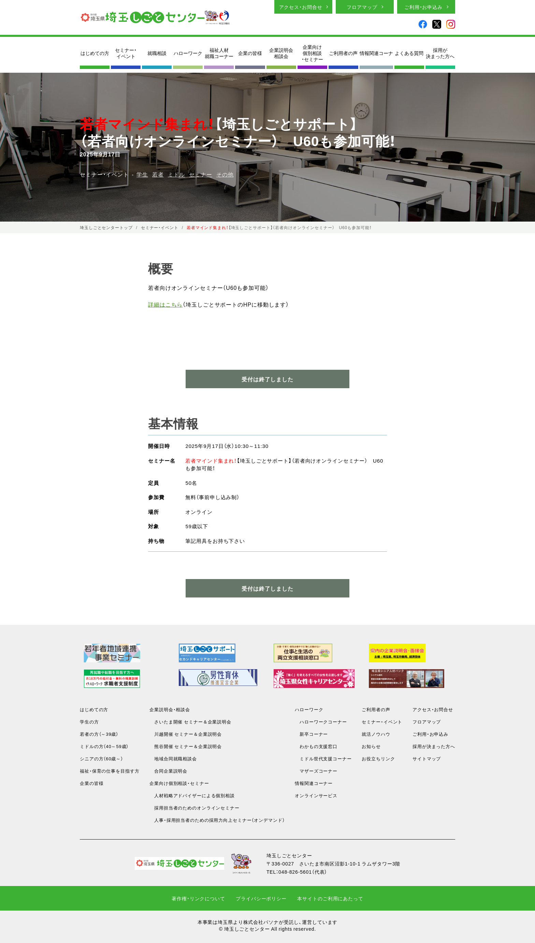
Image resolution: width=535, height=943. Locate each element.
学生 (142, 174)
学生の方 (89, 721)
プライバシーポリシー (261, 898)
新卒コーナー (311, 734)
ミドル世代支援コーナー (323, 758)
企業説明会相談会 (281, 53)
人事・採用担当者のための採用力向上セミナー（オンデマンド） (217, 820)
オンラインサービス (316, 795)
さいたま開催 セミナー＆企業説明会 (190, 721)
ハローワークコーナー (321, 721)
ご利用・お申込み (423, 6)
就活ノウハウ (376, 734)
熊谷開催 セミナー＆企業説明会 (185, 746)
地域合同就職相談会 (173, 758)
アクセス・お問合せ (300, 6)
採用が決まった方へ (440, 52)
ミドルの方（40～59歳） (104, 746)
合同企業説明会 (168, 771)
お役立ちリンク (378, 758)
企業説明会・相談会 (169, 709)
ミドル (176, 174)
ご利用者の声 (343, 53)
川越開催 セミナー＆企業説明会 (185, 734)
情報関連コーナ (376, 53)
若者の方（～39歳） (99, 734)
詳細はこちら (165, 304)
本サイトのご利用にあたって (330, 898)
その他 (225, 174)
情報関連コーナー (314, 783)
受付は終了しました (267, 588)
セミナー (200, 174)
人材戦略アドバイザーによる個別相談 (192, 795)
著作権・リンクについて (198, 898)
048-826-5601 (295, 871)
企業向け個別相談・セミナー (312, 53)
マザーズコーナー (316, 771)
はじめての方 (95, 53)
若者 (158, 174)
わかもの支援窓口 (316, 746)
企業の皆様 (250, 53)
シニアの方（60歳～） (101, 758)
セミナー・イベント (125, 52)
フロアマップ (362, 6)
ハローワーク (188, 53)
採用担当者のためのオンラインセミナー (194, 807)
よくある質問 (409, 53)
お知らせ (371, 746)
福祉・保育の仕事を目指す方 (109, 771)
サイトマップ (427, 758)
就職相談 (157, 53)
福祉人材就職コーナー (219, 52)
